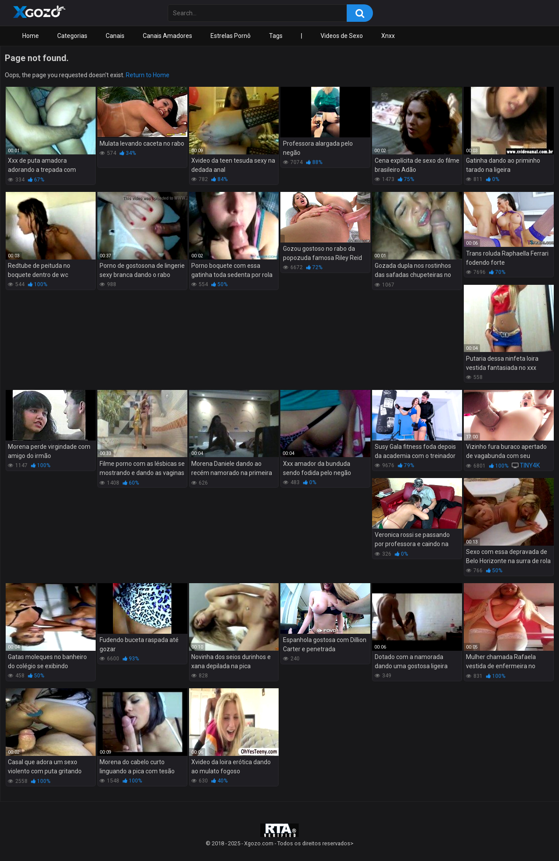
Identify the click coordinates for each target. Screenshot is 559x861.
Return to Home (147, 75)
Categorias (72, 35)
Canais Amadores (167, 35)
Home (30, 35)
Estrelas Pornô (230, 35)
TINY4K (530, 465)
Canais (115, 35)
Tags (276, 35)
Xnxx (388, 35)
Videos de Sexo (342, 35)
